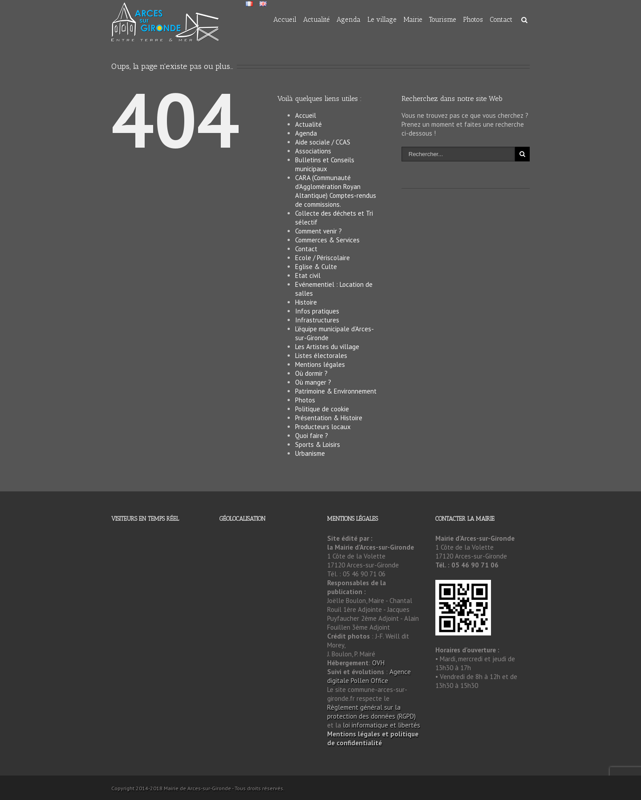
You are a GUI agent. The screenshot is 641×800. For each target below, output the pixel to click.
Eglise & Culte (316, 266)
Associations (313, 151)
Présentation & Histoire (328, 418)
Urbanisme (310, 453)
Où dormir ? (311, 373)
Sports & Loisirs (317, 444)
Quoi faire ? (311, 435)
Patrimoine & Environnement (336, 391)
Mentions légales (320, 364)
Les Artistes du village (327, 346)
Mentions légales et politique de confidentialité (372, 738)
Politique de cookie (322, 409)
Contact (501, 20)
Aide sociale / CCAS (322, 142)
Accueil (284, 20)
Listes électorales (321, 355)
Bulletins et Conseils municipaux (324, 164)
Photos (473, 20)
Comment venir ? (318, 231)
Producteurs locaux (323, 426)
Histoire (306, 302)
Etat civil (307, 275)
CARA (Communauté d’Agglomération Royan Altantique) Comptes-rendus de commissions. (335, 191)
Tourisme (442, 20)
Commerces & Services (327, 240)
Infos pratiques (317, 311)
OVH (378, 663)
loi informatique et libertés (381, 725)
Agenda (349, 20)
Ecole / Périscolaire (322, 257)
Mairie (412, 20)
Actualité (316, 20)
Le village (382, 20)
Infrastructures (317, 320)
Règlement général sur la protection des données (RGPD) (371, 711)
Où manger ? (313, 382)
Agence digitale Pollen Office (369, 676)
